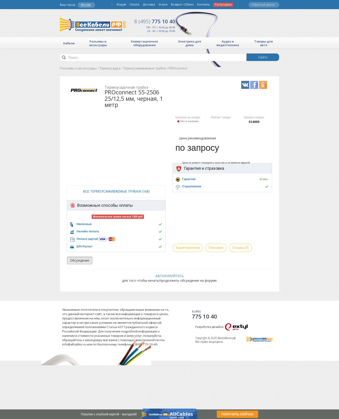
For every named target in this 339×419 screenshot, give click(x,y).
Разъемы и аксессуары (78, 68)
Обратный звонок (263, 5)
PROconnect (178, 68)
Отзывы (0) (240, 247)
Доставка (149, 4)
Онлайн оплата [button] (88, 231)
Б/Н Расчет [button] (85, 246)
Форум (121, 4)
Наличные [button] (84, 224)
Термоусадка (109, 68)
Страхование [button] (191, 186)
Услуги (163, 4)
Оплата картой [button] (87, 239)
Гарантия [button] (189, 179)
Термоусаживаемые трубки (144, 68)
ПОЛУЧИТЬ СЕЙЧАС (237, 414)
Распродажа (223, 4)
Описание (216, 247)
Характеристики (187, 247)
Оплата (134, 4)
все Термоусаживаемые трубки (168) (116, 191)
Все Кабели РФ (93, 24)
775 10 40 (154, 21)
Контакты (203, 4)
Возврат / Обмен (182, 4)
